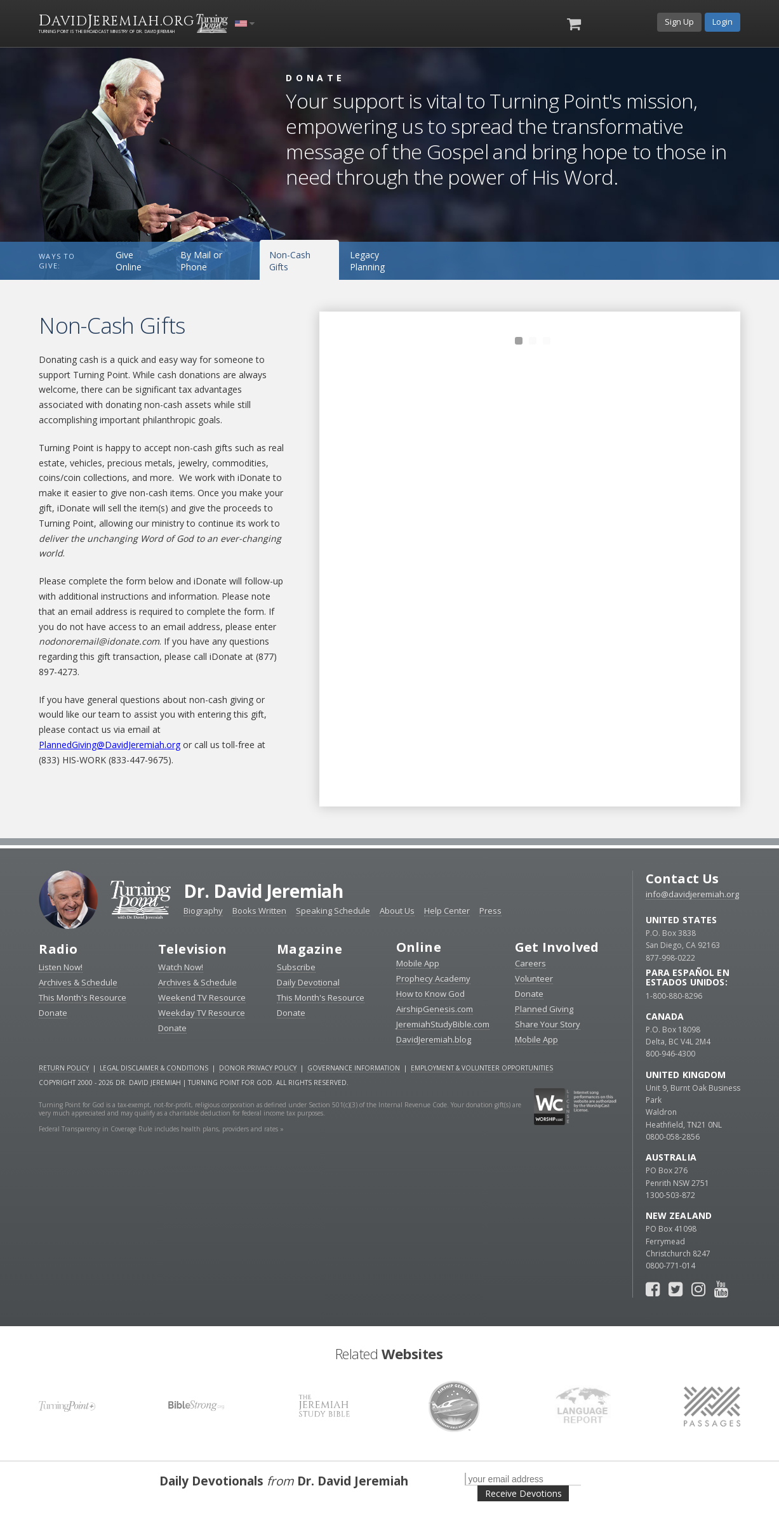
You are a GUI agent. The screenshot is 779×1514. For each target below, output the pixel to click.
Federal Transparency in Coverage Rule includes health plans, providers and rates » (161, 1128)
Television (192, 949)
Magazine (309, 949)
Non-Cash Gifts (289, 261)
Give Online (129, 261)
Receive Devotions (523, 1493)
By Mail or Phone (201, 261)
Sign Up (679, 21)
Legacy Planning (367, 261)
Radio (58, 949)
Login (722, 21)
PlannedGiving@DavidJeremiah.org (109, 745)
